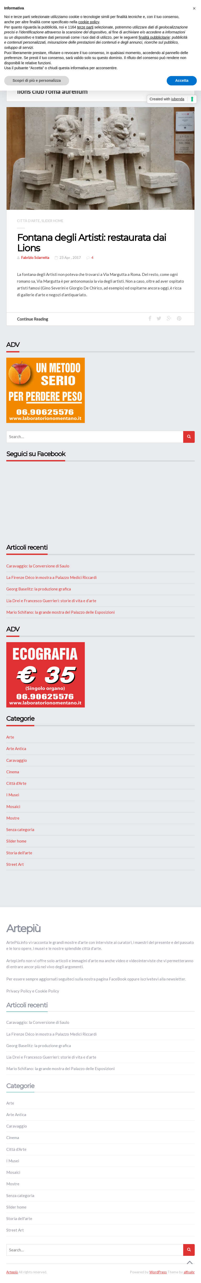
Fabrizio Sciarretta (35, 257)
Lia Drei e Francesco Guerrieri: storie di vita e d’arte (51, 600)
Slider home (52, 221)
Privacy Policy (18, 991)
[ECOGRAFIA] (45, 674)
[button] (194, 8)
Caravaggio (16, 760)
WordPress (158, 1272)
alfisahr (189, 1272)
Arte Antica (16, 748)
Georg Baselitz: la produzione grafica (38, 589)
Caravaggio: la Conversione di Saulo (37, 565)
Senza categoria (20, 829)
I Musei (12, 794)
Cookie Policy (47, 991)
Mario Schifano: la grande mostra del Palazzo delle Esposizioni (60, 611)
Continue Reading (35, 319)
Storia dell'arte (19, 852)
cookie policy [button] (88, 22)
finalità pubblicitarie (154, 37)
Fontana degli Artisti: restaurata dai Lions (93, 243)
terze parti (85, 27)
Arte (10, 737)
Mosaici (13, 806)
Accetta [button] (181, 80)
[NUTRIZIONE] (45, 389)
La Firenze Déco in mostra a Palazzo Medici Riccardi (51, 577)
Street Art (15, 864)
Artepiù (12, 1272)
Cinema (12, 771)
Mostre (12, 817)
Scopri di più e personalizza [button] (37, 80)
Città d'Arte (28, 221)
